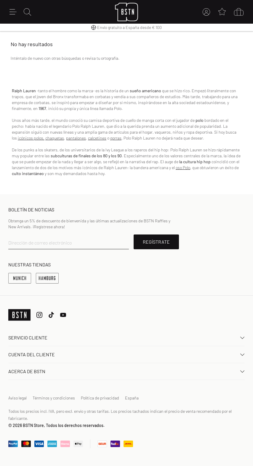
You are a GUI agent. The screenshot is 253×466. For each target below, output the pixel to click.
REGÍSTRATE (156, 242)
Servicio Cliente (126, 337)
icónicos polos (30, 137)
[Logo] (127, 12)
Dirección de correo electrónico (40, 242)
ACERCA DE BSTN (126, 371)
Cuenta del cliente (126, 354)
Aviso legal (17, 397)
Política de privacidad (100, 397)
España (132, 397)
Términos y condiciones (54, 397)
